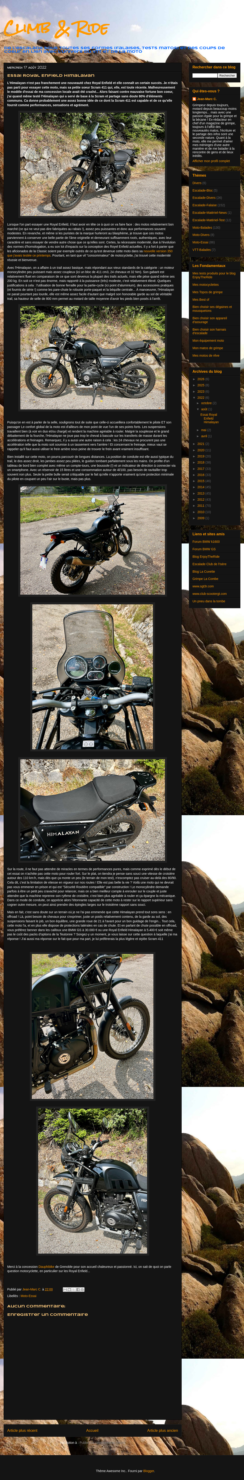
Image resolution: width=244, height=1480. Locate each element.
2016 (201, 475)
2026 (201, 379)
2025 (201, 385)
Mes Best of (200, 299)
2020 (201, 450)
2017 (201, 469)
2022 (201, 397)
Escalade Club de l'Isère (209, 564)
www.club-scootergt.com (209, 594)
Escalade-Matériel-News (209, 212)
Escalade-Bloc (202, 190)
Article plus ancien (162, 1430)
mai (204, 430)
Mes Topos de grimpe (207, 292)
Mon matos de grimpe (207, 348)
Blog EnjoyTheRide (206, 556)
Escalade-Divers (204, 197)
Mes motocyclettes (205, 284)
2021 (201, 444)
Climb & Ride (56, 28)
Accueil (92, 1430)
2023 (201, 391)
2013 (201, 493)
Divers (197, 183)
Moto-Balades (202, 227)
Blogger (148, 1471)
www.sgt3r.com (203, 586)
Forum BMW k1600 (206, 541)
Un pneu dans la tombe (208, 601)
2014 (201, 487)
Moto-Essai (28, 1296)
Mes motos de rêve (205, 355)
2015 (201, 481)
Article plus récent (22, 1430)
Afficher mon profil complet (211, 161)
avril (204, 436)
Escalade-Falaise (204, 205)
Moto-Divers (200, 235)
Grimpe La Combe (205, 579)
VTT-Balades (201, 250)
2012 (201, 499)
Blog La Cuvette (203, 571)
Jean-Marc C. (207, 99)
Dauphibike (46, 1267)
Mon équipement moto (208, 340)
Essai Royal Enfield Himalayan (209, 418)
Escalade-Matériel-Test (208, 220)
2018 (201, 462)
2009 (201, 518)
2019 (201, 456)
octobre (207, 403)
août (204, 409)
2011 (201, 505)
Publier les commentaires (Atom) (102, 1442)
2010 (201, 512)
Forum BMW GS (204, 549)
